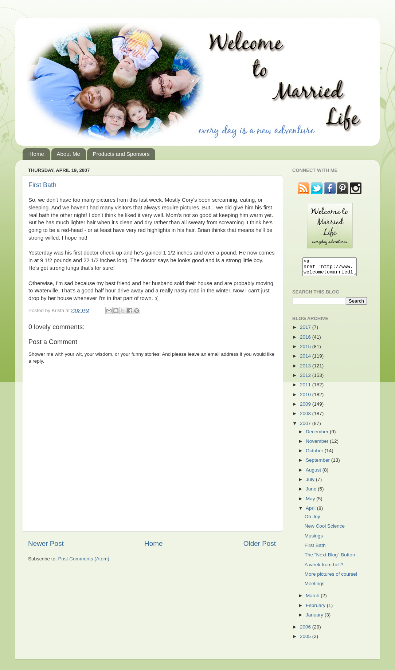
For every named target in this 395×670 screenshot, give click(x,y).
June (312, 492)
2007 (306, 426)
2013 (306, 369)
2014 (306, 359)
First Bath (42, 185)
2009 (306, 407)
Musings (314, 539)
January (315, 618)
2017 (306, 330)
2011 (306, 388)
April (311, 511)
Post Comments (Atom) (83, 558)
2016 (306, 340)
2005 (306, 639)
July (311, 482)
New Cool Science (325, 529)
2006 (306, 630)
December (318, 435)
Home (37, 154)
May (311, 502)
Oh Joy (312, 520)
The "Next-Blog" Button (330, 558)
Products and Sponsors (121, 154)
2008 (306, 416)
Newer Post (46, 543)
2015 (306, 349)
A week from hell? (324, 568)
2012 (306, 378)
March (313, 599)
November (318, 444)
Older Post (259, 543)
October (315, 454)
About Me (68, 154)
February (316, 608)
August (314, 473)
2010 (306, 398)
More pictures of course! (331, 577)
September (318, 463)
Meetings (315, 587)
